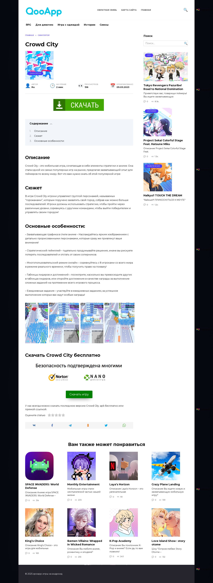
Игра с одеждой (68, 24)
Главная (146, 10)
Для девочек (44, 24)
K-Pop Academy (120, 540)
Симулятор (35, 73)
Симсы (104, 24)
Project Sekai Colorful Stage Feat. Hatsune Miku (163, 142)
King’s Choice (34, 540)
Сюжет (38, 136)
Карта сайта (129, 10)
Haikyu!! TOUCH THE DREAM (162, 195)
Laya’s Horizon (119, 484)
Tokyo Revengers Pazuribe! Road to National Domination (163, 87)
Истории (89, 24)
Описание (40, 131)
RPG (28, 24)
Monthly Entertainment (83, 484)
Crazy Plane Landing (166, 484)
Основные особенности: (49, 141)
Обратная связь (107, 10)
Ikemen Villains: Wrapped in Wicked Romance (84, 542)
